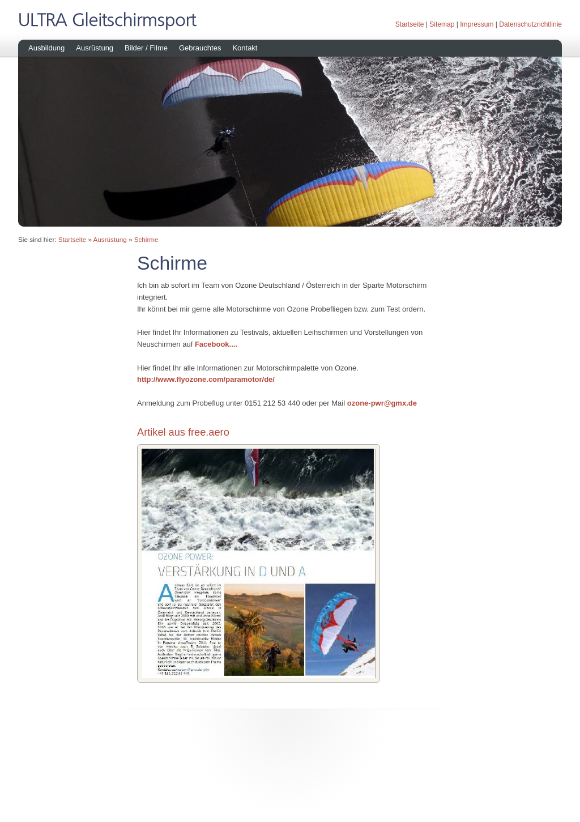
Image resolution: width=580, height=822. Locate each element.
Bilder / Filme (146, 48)
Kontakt (244, 48)
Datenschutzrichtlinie (530, 24)
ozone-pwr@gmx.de (382, 403)
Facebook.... (216, 344)
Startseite (409, 24)
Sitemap (441, 24)
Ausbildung (46, 48)
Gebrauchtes (200, 48)
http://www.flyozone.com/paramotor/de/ (206, 379)
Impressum (476, 24)
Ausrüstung (94, 48)
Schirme (146, 239)
